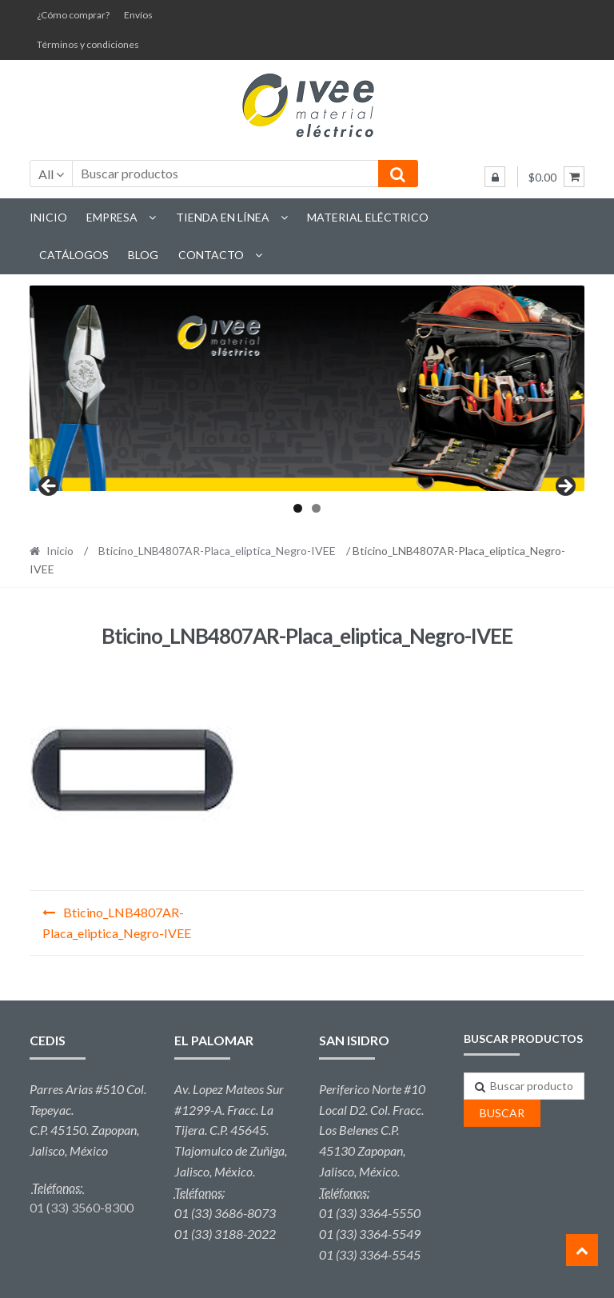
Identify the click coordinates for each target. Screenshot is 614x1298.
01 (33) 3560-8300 (82, 1207)
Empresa (112, 217)
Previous (50, 487)
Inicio (48, 217)
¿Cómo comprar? (73, 15)
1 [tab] (297, 508)
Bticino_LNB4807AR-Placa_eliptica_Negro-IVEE (217, 550)
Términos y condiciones (88, 44)
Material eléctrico (368, 217)
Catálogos (74, 255)
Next (564, 487)
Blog (143, 255)
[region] (307, 388)
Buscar (502, 1113)
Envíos (138, 15)
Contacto (211, 255)
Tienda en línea (222, 217)
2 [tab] (316, 508)
